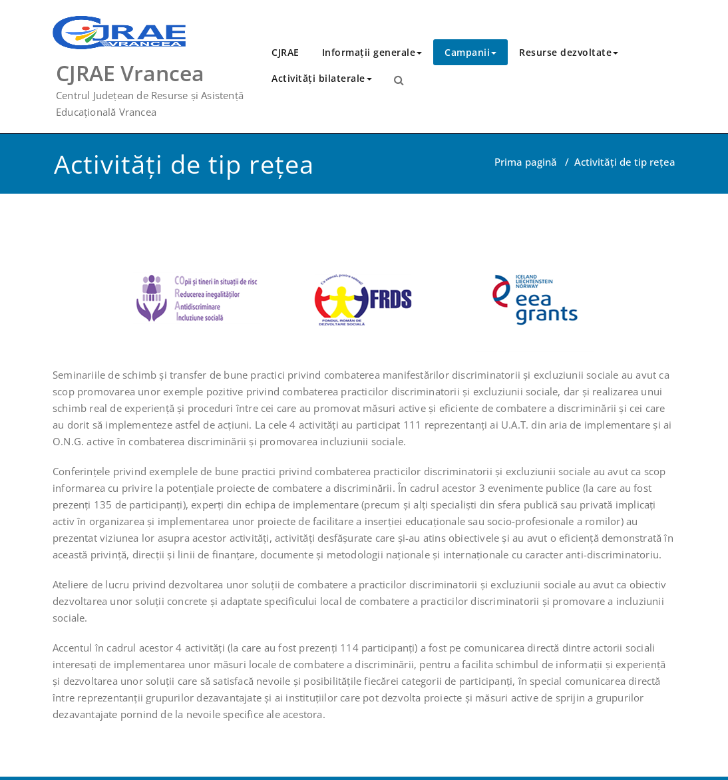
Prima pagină (525, 161)
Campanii (470, 52)
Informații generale (372, 52)
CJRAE (285, 52)
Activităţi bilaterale (322, 78)
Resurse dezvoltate (568, 52)
